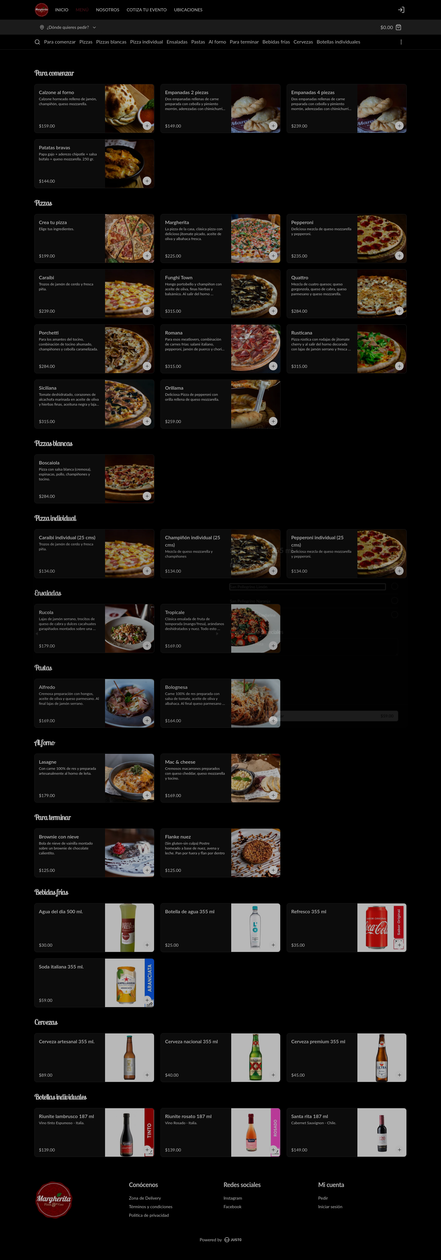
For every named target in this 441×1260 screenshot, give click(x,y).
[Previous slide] (28, 630)
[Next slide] (217, 630)
